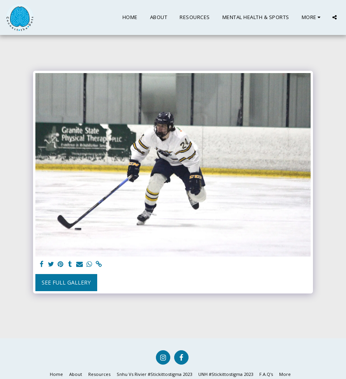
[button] (334, 17)
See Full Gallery (66, 282)
